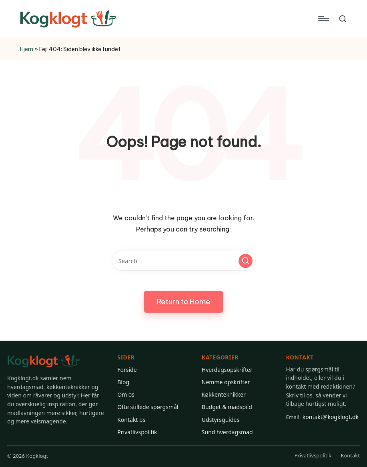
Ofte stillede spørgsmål (147, 407)
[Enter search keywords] (184, 261)
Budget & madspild (227, 407)
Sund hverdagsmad (227, 432)
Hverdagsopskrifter (227, 369)
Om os (125, 394)
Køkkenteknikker (224, 394)
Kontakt (350, 455)
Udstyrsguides (220, 419)
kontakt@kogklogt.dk (322, 417)
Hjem (26, 49)
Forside (126, 369)
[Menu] (323, 19)
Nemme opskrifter (226, 382)
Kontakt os (131, 419)
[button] (246, 261)
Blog (123, 382)
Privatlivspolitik (137, 432)
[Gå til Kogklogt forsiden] (43, 361)
